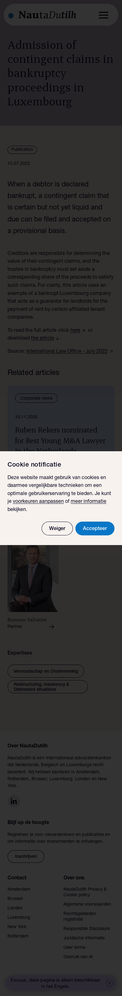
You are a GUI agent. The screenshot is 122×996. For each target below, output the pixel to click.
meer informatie (88, 501)
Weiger (57, 529)
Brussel (15, 899)
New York (17, 927)
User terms (74, 948)
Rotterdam (18, 936)
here (75, 330)
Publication (22, 150)
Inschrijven (26, 857)
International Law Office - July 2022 (67, 351)
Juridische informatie (84, 938)
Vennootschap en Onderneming (46, 672)
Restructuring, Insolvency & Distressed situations (41, 687)
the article (42, 338)
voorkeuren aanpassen (38, 501)
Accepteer (95, 529)
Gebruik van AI (78, 957)
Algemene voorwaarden (87, 904)
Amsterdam (19, 889)
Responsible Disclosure (87, 929)
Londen (15, 908)
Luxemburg (19, 918)
